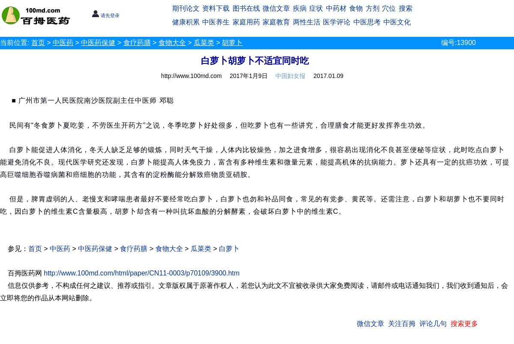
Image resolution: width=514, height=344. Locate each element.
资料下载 (216, 8)
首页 (38, 42)
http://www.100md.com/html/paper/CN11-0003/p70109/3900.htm (141, 273)
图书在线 (246, 8)
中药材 (336, 8)
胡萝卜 (232, 42)
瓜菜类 (204, 42)
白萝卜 (229, 248)
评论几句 (433, 323)
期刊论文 (186, 8)
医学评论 (336, 22)
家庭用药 (246, 22)
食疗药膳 (137, 42)
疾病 (300, 8)
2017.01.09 (329, 75)
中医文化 (397, 22)
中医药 (63, 42)
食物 (356, 8)
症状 (316, 8)
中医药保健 (98, 42)
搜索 (405, 8)
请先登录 (105, 15)
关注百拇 (401, 323)
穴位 (389, 8)
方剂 (373, 8)
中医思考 (367, 22)
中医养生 (216, 22)
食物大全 (172, 42)
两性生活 (306, 22)
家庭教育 (276, 22)
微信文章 (276, 8)
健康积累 (186, 22)
